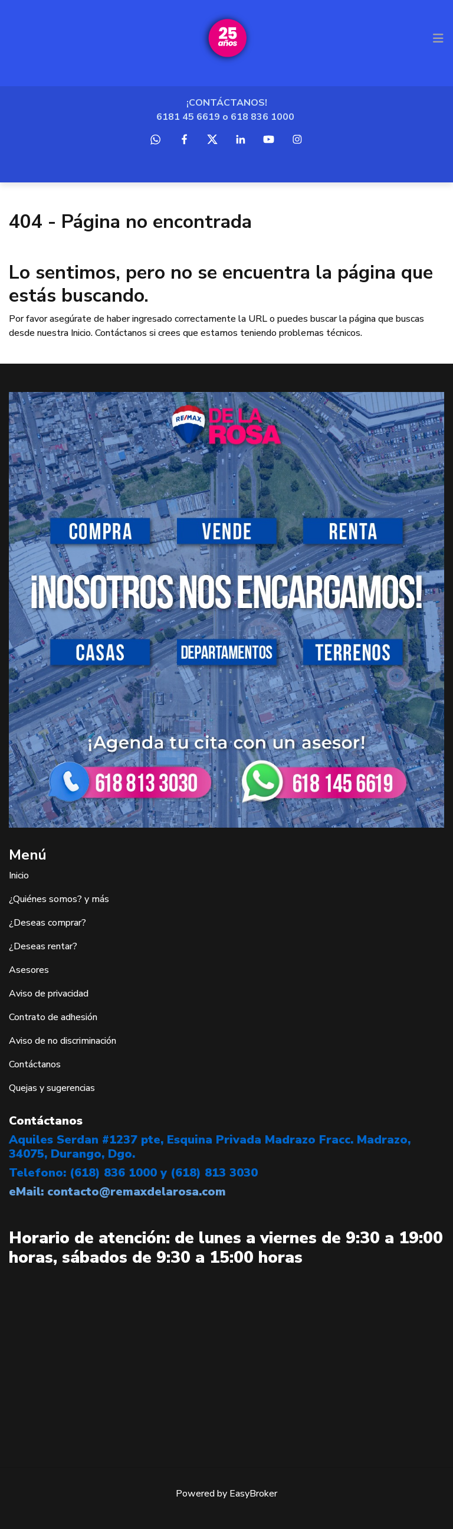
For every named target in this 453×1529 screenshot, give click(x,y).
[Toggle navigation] (438, 38)
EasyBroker (253, 1493)
